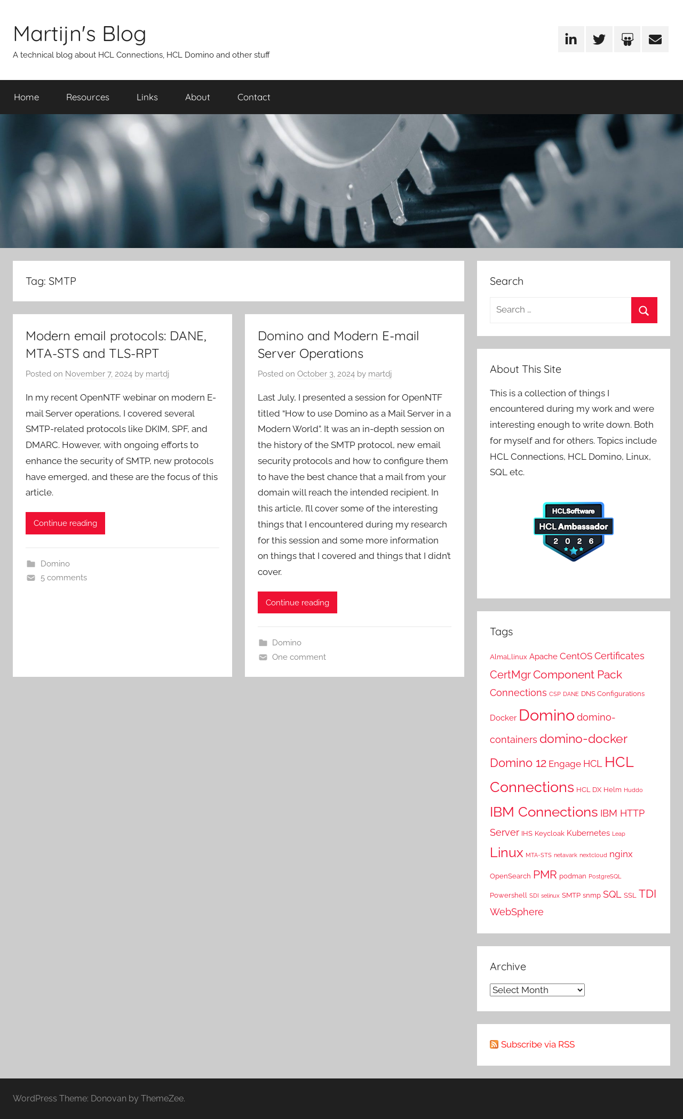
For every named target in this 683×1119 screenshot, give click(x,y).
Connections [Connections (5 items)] (518, 692)
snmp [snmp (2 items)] (592, 895)
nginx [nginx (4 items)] (621, 854)
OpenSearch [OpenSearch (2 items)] (510, 876)
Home (26, 96)
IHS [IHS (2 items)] (527, 833)
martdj (157, 374)
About (197, 96)
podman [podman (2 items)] (572, 876)
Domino (55, 564)
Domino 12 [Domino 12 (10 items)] (518, 763)
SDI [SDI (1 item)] (534, 895)
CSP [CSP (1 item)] (555, 694)
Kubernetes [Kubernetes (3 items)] (588, 833)
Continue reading (65, 523)
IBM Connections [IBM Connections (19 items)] (544, 811)
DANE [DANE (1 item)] (571, 694)
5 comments (64, 577)
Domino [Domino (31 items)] (547, 715)
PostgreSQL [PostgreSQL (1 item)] (605, 876)
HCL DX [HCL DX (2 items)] (588, 789)
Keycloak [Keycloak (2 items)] (550, 833)
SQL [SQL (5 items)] (612, 894)
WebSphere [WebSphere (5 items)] (517, 911)
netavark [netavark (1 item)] (565, 855)
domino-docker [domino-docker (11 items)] (583, 739)
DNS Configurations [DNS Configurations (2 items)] (613, 693)
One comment (299, 657)
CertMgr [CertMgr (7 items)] (510, 674)
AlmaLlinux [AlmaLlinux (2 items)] (508, 656)
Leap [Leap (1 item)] (618, 833)
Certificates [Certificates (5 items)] (619, 655)
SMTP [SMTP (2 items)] (571, 895)
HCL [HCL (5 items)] (592, 763)
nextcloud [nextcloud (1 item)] (593, 855)
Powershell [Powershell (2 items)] (508, 895)
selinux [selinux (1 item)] (550, 895)
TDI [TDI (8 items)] (647, 894)
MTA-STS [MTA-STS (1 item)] (539, 855)
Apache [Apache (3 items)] (543, 656)
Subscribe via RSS (538, 1044)
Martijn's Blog (80, 33)
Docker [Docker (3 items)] (503, 718)
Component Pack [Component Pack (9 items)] (577, 674)
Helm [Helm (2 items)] (612, 789)
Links (147, 96)
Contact (254, 96)
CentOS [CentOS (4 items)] (576, 656)
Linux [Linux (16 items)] (506, 852)
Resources (87, 96)
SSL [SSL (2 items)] (630, 895)
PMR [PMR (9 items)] (545, 874)
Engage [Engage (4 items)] (565, 763)
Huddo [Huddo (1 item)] (633, 790)
